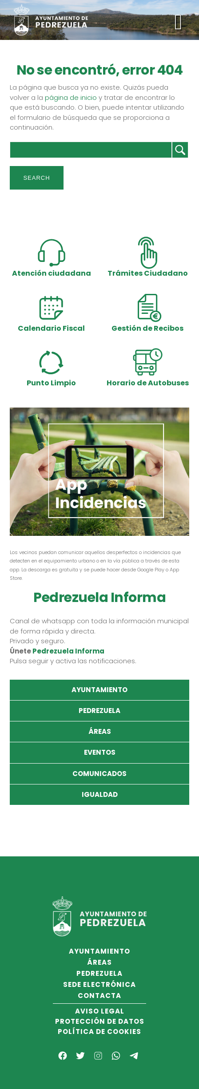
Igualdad (100, 794)
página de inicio (71, 97)
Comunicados (99, 773)
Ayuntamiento (99, 689)
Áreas (99, 731)
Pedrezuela (99, 710)
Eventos (99, 752)
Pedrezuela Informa (68, 651)
